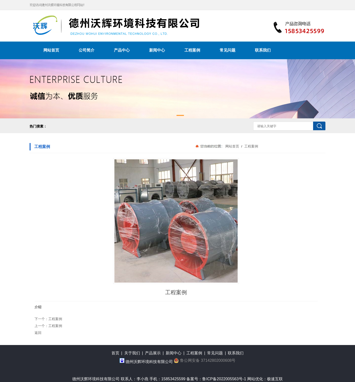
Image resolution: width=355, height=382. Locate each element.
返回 (38, 333)
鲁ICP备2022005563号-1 (224, 379)
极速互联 (275, 379)
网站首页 (51, 50)
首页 (115, 353)
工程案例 (192, 50)
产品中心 (122, 50)
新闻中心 (157, 50)
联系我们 (263, 50)
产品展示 (153, 353)
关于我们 (132, 353)
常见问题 (227, 50)
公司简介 (86, 50)
